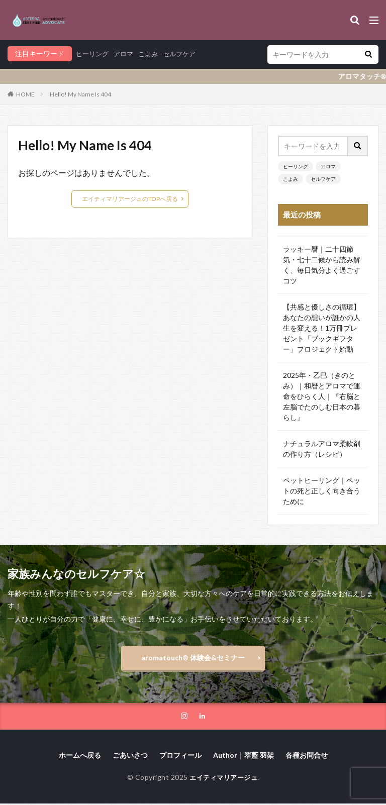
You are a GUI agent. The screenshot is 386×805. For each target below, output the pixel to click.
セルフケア (186, 53)
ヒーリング (93, 53)
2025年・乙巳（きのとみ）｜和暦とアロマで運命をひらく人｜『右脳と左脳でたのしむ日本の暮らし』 (321, 396)
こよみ (152, 53)
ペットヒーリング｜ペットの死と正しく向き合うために (321, 491)
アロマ (126, 53)
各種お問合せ (306, 756)
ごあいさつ (130, 756)
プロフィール (180, 756)
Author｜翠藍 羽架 (243, 756)
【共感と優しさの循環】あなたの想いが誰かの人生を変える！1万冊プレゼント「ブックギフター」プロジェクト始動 (321, 328)
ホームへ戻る (80, 756)
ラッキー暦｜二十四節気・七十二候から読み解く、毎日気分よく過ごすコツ (321, 265)
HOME (25, 94)
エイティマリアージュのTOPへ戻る (130, 199)
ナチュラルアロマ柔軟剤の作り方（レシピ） (321, 448)
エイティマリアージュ (223, 778)
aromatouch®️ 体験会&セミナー (193, 657)
